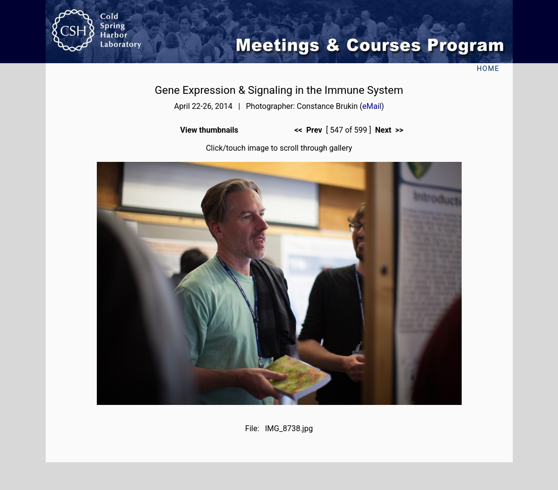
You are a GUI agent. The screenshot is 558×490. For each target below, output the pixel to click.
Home (488, 69)
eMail (371, 106)
